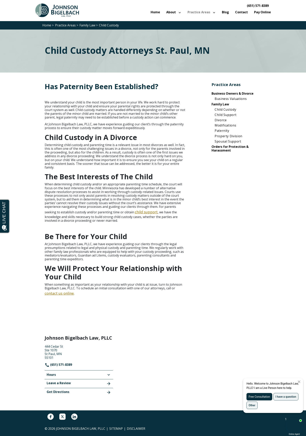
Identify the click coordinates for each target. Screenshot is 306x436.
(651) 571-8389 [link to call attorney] (258, 6)
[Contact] (241, 12)
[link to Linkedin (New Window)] (74, 417)
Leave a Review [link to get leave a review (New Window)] (79, 383)
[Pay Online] (262, 12)
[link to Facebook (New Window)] (50, 417)
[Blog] (225, 12)
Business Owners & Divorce (233, 93)
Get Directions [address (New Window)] (79, 392)
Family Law (220, 104)
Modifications (225, 125)
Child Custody (225, 109)
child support (146, 212)
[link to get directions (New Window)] (79, 352)
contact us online (59, 293)
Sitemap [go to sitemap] (116, 428)
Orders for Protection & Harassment (230, 148)
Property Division (228, 136)
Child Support (225, 115)
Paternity (222, 130)
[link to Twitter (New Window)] (62, 417)
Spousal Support (228, 141)
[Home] (155, 12)
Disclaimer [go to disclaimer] (136, 428)
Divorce (221, 120)
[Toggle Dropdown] (180, 12)
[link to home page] (59, 10)
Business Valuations (231, 99)
